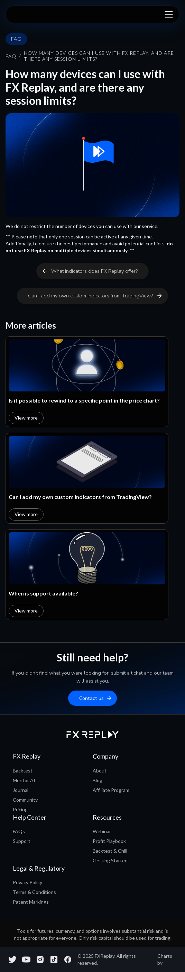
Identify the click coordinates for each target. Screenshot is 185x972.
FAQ (11, 56)
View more (26, 418)
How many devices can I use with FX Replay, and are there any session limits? (99, 56)
